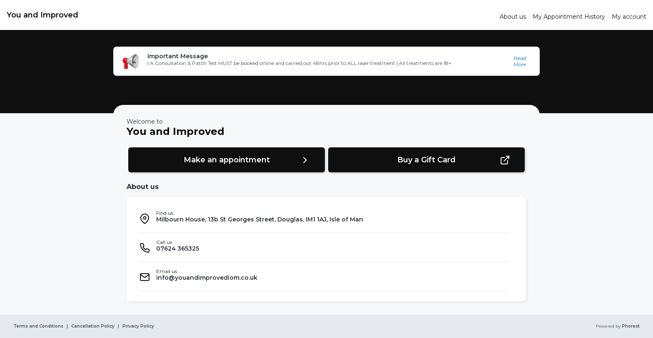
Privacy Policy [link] (138, 326)
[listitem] (323, 218)
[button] (326, 61)
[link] (250, 15)
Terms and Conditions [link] (38, 326)
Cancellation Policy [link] (93, 326)
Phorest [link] (630, 326)
